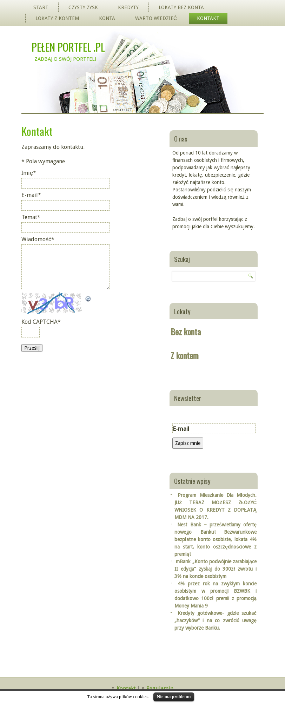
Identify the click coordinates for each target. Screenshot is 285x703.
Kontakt (208, 18)
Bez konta (186, 331)
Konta (107, 18)
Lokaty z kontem (57, 18)
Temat (30, 217)
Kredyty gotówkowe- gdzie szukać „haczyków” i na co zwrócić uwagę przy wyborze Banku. (215, 620)
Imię (28, 173)
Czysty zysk (83, 7)
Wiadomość (37, 239)
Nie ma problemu (174, 696)
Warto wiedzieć (156, 18)
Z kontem (185, 355)
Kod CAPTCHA (41, 321)
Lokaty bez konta (181, 7)
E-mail (31, 195)
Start (40, 7)
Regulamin (159, 688)
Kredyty (128, 7)
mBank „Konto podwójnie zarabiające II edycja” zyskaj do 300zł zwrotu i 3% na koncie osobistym (215, 569)
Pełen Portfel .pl (68, 47)
